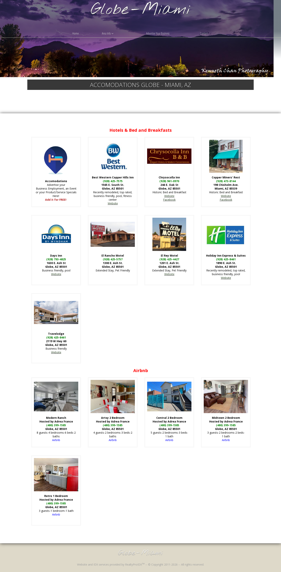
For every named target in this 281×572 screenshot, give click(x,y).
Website (113, 203)
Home (75, 33)
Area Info (107, 33)
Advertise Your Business (157, 33)
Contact (204, 33)
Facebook (169, 199)
